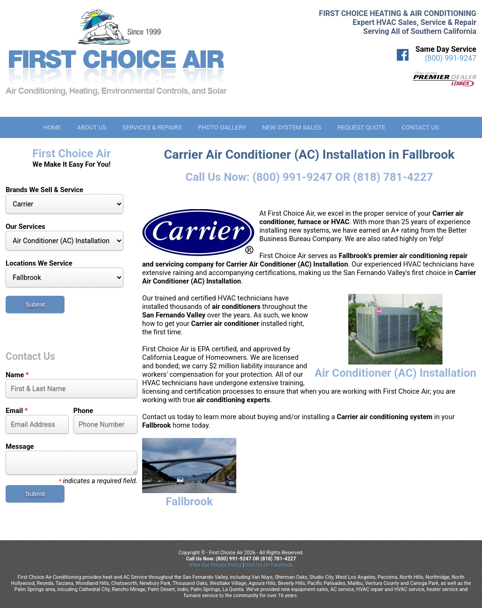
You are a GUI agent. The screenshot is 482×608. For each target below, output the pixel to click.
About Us (91, 127)
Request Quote (361, 127)
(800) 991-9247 (450, 58)
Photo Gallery (222, 127)
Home (52, 127)
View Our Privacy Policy (215, 565)
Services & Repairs (152, 127)
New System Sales (291, 127)
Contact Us (420, 127)
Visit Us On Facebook (269, 565)
